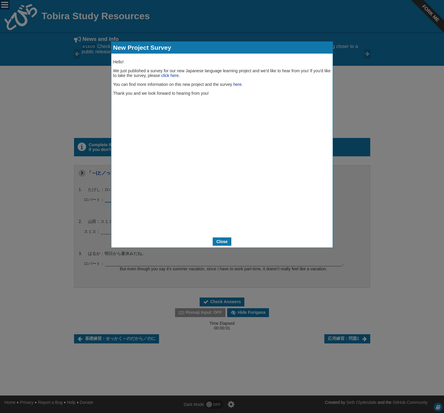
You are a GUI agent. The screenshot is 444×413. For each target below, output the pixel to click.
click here (170, 75)
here (237, 84)
